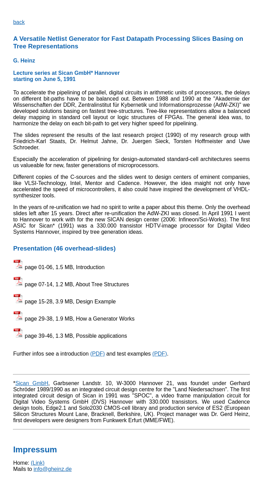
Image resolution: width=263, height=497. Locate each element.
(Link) (38, 463)
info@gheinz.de (53, 469)
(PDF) (97, 354)
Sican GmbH (31, 383)
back (19, 22)
